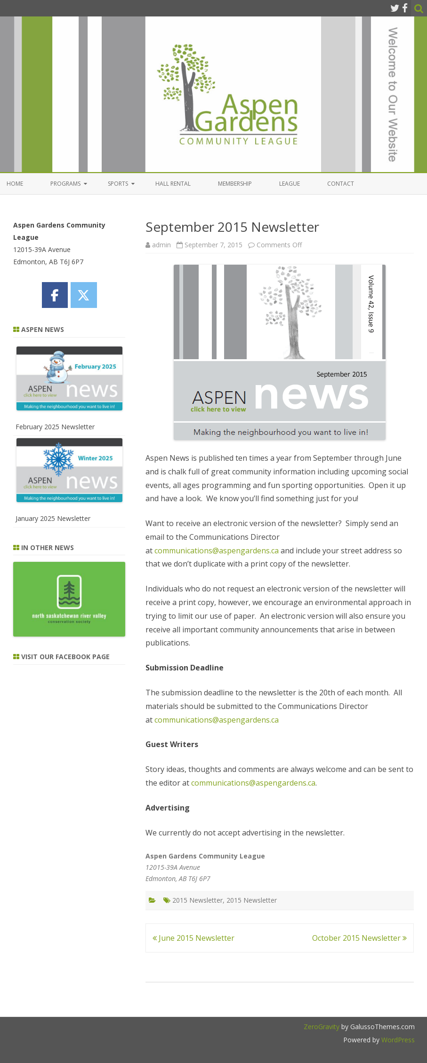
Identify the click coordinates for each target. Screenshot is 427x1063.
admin (161, 244)
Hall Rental (173, 184)
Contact (340, 184)
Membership (235, 184)
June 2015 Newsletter (193, 938)
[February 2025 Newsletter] (69, 380)
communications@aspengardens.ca (216, 550)
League (289, 184)
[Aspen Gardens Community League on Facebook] (55, 295)
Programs (65, 184)
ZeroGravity (321, 1026)
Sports (118, 184)
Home (15, 184)
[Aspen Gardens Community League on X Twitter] (84, 295)
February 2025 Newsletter (55, 426)
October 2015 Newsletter (359, 938)
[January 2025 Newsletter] (69, 472)
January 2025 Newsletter (53, 518)
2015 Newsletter (197, 900)
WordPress (397, 1039)
